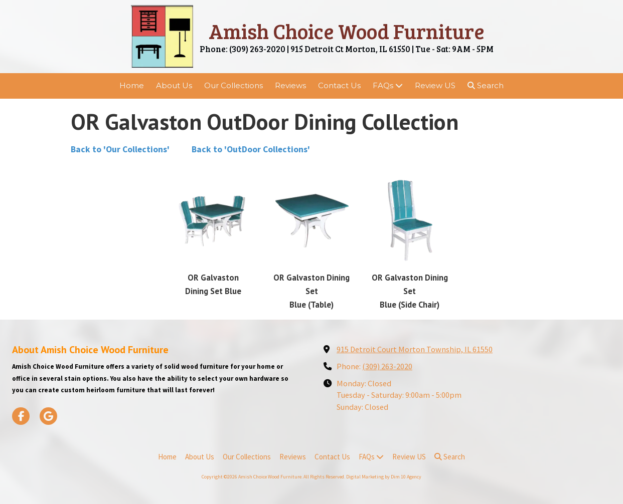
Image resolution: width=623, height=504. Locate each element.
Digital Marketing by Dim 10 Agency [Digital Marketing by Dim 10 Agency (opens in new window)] (383, 476)
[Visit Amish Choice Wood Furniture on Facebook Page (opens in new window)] (21, 416)
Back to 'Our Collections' (121, 149)
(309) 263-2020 (387, 366)
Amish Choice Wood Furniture (347, 31)
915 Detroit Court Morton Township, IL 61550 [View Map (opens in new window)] (415, 349)
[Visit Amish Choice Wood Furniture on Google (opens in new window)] (48, 416)
